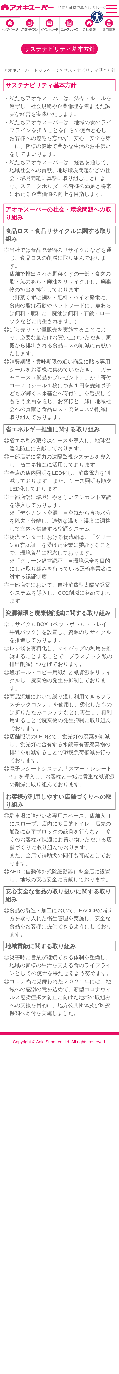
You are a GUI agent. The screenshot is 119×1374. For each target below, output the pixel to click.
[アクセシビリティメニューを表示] (97, 17)
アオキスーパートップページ (32, 70)
